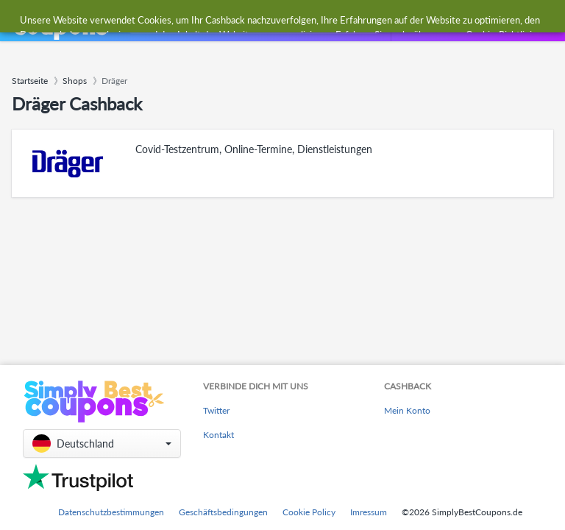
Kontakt (218, 434)
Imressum (368, 511)
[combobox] (251, 21)
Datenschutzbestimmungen (111, 511)
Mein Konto (407, 410)
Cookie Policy (308, 511)
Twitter (216, 410)
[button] (102, 443)
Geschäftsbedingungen (223, 511)
